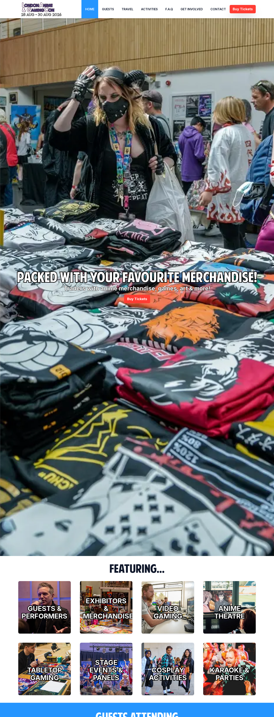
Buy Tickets (137, 299)
